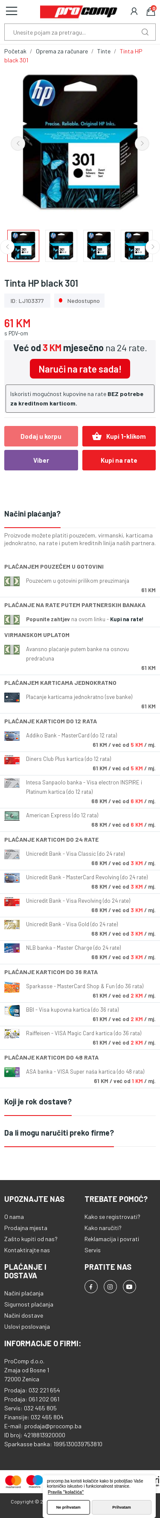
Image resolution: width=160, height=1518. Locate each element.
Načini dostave (23, 1315)
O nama (14, 1216)
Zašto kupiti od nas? (31, 1238)
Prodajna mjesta (25, 1227)
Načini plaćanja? (32, 513)
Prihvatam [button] (121, 1507)
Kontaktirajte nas (27, 1250)
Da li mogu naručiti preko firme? (59, 1132)
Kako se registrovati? (112, 1216)
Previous (18, 143)
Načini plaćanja (24, 1293)
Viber (41, 460)
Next (142, 143)
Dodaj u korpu (40, 436)
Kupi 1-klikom (119, 436)
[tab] (80, 514)
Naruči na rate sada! (80, 368)
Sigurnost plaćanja (28, 1304)
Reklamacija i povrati (111, 1238)
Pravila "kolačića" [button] (66, 1492)
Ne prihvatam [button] (68, 1507)
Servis (92, 1250)
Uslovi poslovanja (27, 1326)
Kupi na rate (119, 460)
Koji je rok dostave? (38, 1101)
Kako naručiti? (103, 1227)
